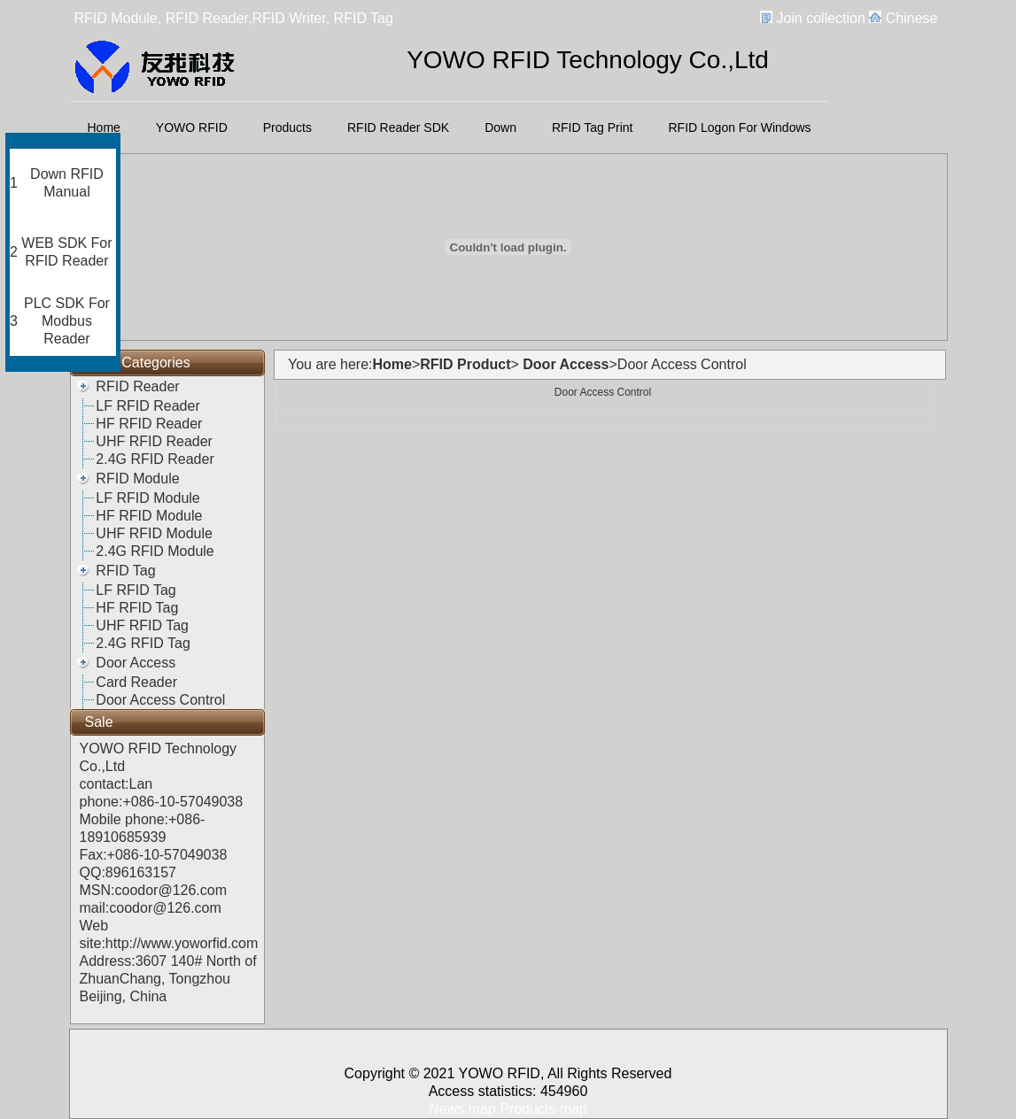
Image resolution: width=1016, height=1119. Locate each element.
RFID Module (137, 478)
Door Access (135, 662)
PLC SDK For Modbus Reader (67, 321)
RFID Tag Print (592, 127)
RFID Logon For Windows (740, 127)
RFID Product (465, 364)
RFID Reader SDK (398, 127)
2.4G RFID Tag (143, 643)
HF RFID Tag (137, 607)
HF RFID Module (149, 515)
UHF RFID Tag (142, 625)
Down (500, 127)
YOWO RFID (192, 127)
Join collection (820, 18)
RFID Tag (125, 570)
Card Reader (136, 682)
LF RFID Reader (147, 405)
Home (104, 127)
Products (287, 127)
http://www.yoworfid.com (182, 943)
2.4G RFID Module (154, 551)
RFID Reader (137, 386)
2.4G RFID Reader (154, 459)
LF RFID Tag (135, 590)
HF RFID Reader (149, 423)
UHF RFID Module (154, 533)
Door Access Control (160, 699)
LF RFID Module (147, 497)
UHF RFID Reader (154, 441)
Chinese (912, 18)
